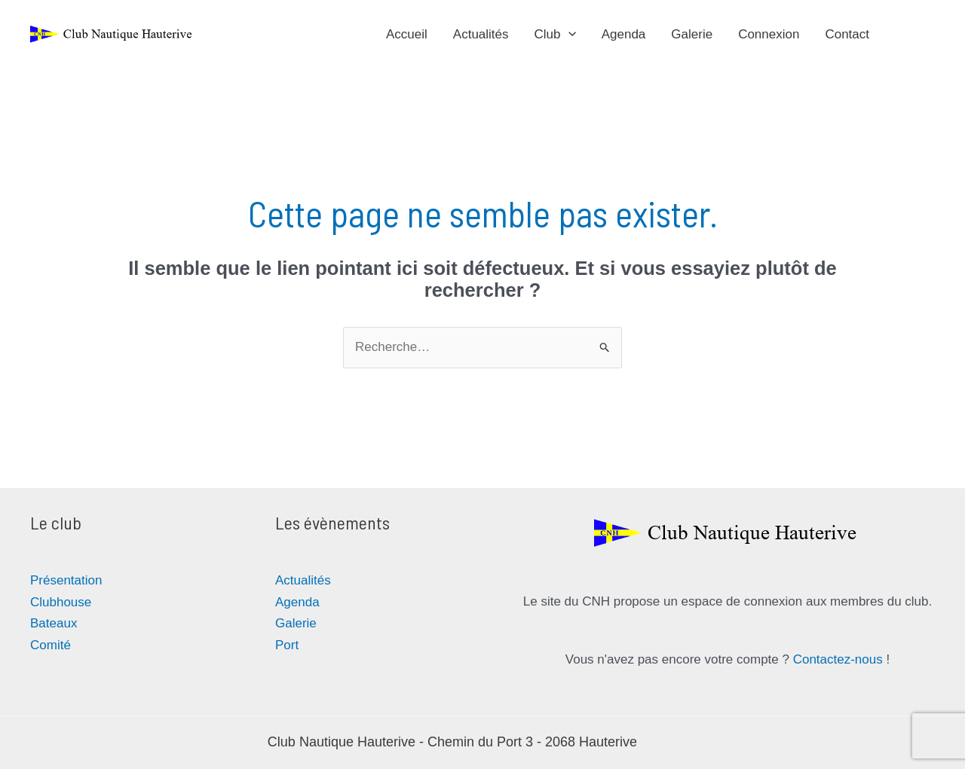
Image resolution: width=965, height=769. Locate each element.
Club (555, 34)
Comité (50, 645)
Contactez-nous (838, 659)
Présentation (66, 580)
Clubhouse (60, 602)
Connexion (768, 34)
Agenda (624, 34)
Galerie (691, 34)
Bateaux (53, 623)
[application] (568, 34)
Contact (847, 34)
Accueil (406, 34)
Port (287, 645)
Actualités (481, 34)
